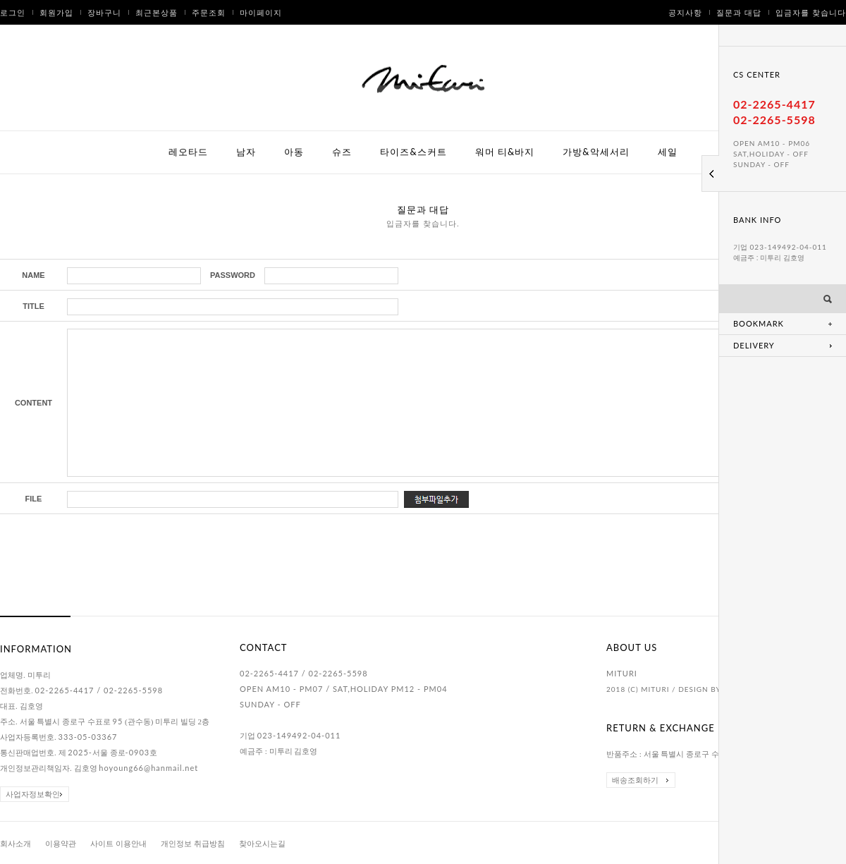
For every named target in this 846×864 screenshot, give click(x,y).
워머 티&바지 (505, 151)
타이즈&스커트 (413, 151)
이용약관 (60, 843)
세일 (668, 151)
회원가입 (56, 12)
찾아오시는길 (262, 843)
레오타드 (188, 151)
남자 (246, 151)
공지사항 (685, 12)
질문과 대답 (738, 12)
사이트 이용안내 (118, 843)
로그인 (12, 12)
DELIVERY (754, 345)
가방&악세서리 (596, 151)
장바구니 (104, 12)
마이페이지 (261, 12)
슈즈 (342, 151)
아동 (294, 151)
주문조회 (209, 12)
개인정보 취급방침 (193, 843)
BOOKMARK (758, 323)
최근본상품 (156, 12)
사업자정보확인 (33, 794)
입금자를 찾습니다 (811, 12)
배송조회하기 (635, 780)
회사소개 (15, 843)
